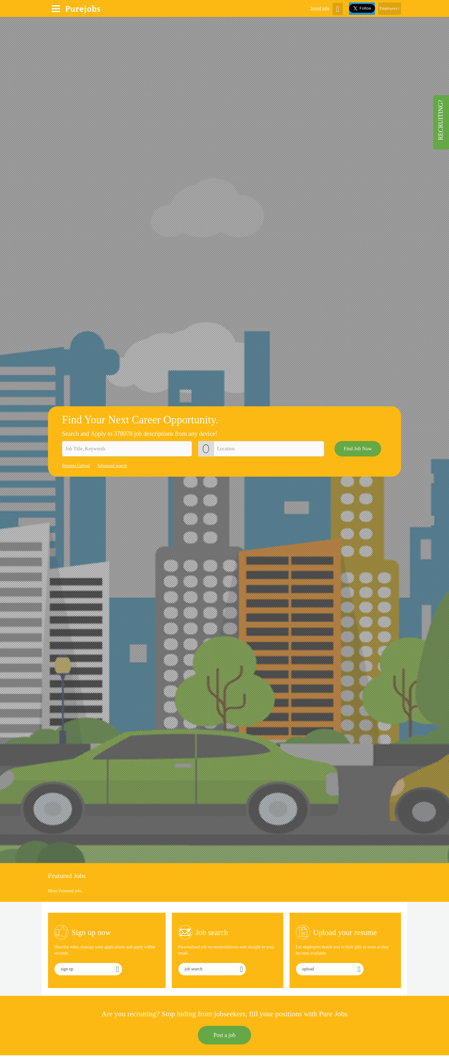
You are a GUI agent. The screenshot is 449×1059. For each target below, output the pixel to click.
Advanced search (112, 465)
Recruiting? (440, 120)
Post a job (224, 1035)
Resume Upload (76, 465)
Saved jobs (319, 8)
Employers (389, 8)
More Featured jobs (65, 891)
